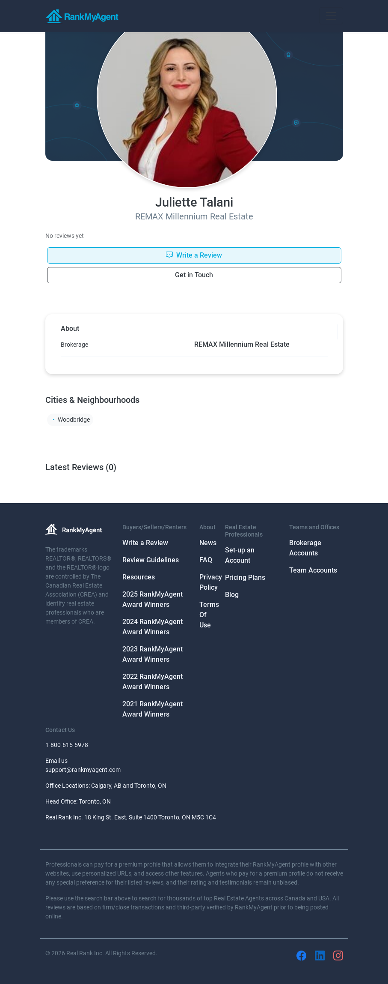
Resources (138, 577)
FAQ (205, 560)
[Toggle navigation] (331, 15)
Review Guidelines (150, 560)
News (207, 543)
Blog (232, 595)
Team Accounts (313, 570)
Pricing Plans (245, 577)
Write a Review (145, 543)
